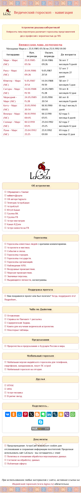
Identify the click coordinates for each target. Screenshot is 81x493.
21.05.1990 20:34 (30, 108)
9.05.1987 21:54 (30, 83)
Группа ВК (12, 214)
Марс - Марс (10, 61)
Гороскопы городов (17, 255)
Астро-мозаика (15, 393)
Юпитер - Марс (12, 81)
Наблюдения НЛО (16, 266)
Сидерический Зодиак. (18, 323)
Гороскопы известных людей (22, 244)
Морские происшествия (19, 273)
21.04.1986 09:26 (30, 73)
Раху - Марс (10, 71)
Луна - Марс (10, 131)
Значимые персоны (17, 276)
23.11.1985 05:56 (30, 63)
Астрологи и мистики (18, 248)
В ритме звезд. (14, 396)
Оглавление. (13, 316)
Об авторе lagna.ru (16, 199)
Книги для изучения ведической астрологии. (30, 327)
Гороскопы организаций (19, 262)
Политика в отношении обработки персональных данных (36, 457)
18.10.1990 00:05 (30, 116)
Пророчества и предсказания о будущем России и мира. (36, 346)
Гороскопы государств (19, 258)
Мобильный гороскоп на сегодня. (24, 369)
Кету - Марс (10, 106)
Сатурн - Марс (11, 89)
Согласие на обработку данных (23, 460)
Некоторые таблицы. (18, 330)
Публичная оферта (16, 464)
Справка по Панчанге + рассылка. (24, 319)
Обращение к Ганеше (18, 192)
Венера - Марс (11, 114)
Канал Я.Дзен (14, 224)
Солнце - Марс (12, 122)
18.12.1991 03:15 (30, 124)
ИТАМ (10, 386)
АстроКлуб (13, 206)
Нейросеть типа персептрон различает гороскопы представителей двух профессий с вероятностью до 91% (40, 32)
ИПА (9, 389)
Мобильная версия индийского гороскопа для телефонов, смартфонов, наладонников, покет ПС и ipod (36, 364)
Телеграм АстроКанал (18, 203)
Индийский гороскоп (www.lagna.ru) (33, 484)
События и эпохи (16, 251)
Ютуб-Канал (13, 210)
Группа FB (12, 217)
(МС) (6, 65)
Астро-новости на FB (18, 228)
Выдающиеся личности (19, 280)
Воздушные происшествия (21, 269)
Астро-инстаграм (16, 221)
